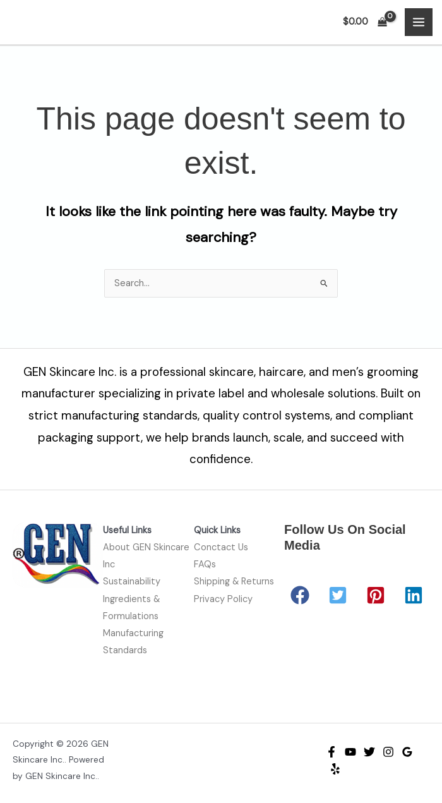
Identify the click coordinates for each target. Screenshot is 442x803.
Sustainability (131, 582)
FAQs (205, 564)
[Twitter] (369, 752)
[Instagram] (388, 752)
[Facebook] (331, 752)
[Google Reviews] (407, 752)
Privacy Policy (223, 599)
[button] (300, 595)
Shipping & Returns (234, 582)
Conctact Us (221, 547)
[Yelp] (335, 769)
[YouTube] (350, 752)
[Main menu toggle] (419, 22)
